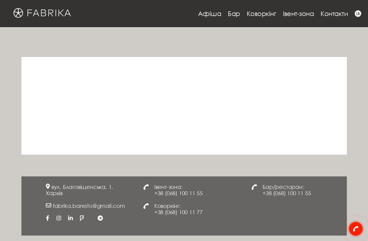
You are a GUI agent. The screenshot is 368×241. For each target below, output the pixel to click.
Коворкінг (261, 13)
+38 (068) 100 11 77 (178, 212)
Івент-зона (298, 13)
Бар (234, 13)
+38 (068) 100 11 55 (178, 193)
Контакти (334, 13)
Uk (358, 13)
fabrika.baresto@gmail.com (89, 205)
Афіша (209, 13)
